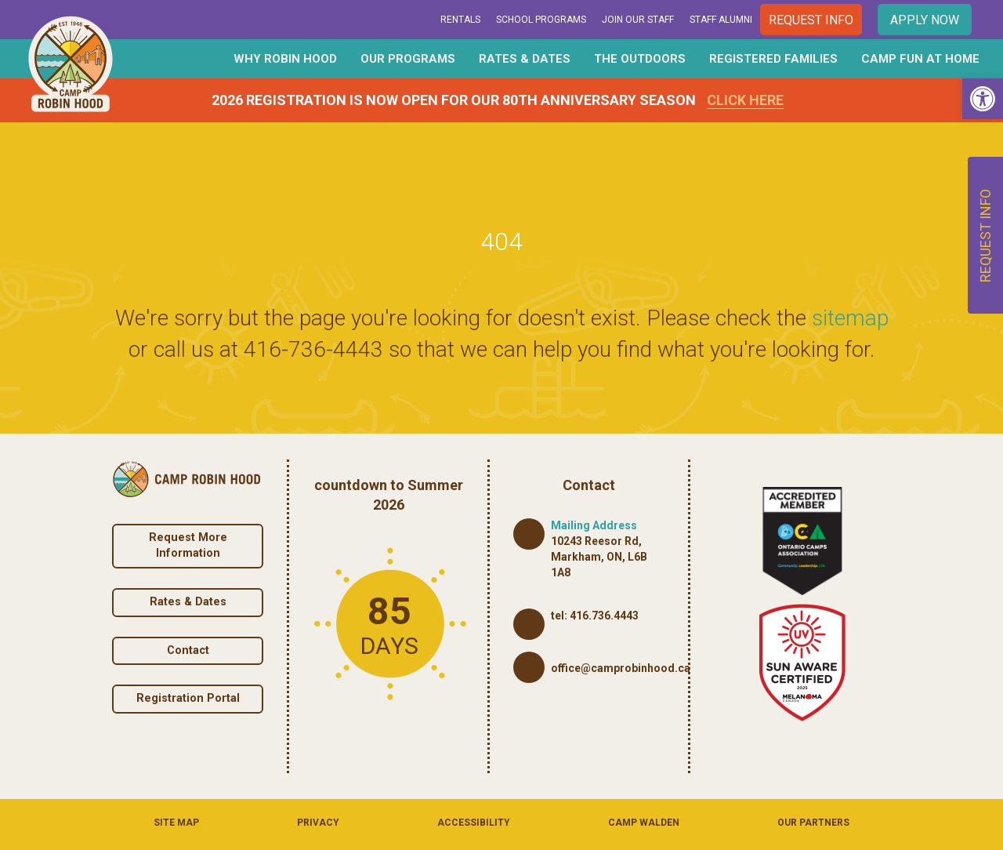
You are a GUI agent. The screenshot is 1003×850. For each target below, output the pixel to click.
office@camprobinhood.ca (620, 668)
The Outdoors (640, 59)
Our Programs (407, 59)
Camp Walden (643, 822)
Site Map (176, 822)
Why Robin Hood (285, 59)
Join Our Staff (638, 19)
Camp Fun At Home (920, 59)
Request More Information (188, 546)
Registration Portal (188, 698)
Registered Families (773, 59)
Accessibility (473, 822)
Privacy (318, 822)
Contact (188, 650)
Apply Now (924, 20)
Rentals (460, 19)
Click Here (745, 100)
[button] (982, 98)
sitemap (850, 318)
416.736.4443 (604, 615)
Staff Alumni (721, 19)
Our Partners (813, 822)
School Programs (541, 19)
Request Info (811, 20)
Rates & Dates (524, 59)
